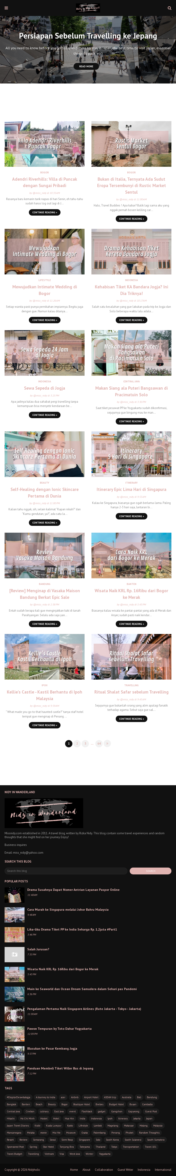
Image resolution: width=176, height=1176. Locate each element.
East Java (59, 1111)
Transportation (131, 1146)
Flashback (87, 1111)
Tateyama (85, 1146)
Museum (71, 1132)
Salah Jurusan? (38, 949)
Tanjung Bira (67, 1146)
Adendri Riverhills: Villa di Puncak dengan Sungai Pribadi (44, 182)
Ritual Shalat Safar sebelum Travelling (131, 692)
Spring (33, 1146)
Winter (89, 1153)
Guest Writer (125, 1170)
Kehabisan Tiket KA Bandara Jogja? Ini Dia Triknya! (131, 290)
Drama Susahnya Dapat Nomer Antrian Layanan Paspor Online (73, 890)
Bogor (64, 1104)
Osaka (84, 1132)
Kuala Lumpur (53, 1125)
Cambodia (147, 1104)
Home (74, 1170)
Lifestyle (83, 1125)
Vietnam (49, 1153)
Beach (39, 1104)
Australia (126, 1097)
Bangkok (11, 1104)
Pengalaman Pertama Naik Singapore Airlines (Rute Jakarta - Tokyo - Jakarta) (84, 1009)
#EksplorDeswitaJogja (18, 1097)
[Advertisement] (88, 106)
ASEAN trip (110, 1097)
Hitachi (11, 1118)
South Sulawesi (133, 1139)
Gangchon (116, 1111)
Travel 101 (150, 1146)
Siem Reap (67, 1139)
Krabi (37, 1125)
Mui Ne (56, 1132)
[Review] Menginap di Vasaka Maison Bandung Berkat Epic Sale (44, 594)
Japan (149, 1118)
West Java (75, 1153)
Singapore (84, 1139)
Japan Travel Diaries (18, 1125)
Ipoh (110, 1118)
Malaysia (157, 1125)
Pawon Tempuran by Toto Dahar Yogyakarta (59, 1029)
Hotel (56, 1118)
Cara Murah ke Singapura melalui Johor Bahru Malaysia (68, 909)
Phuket (129, 1132)
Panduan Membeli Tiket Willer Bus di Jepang (60, 1068)
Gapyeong (133, 1111)
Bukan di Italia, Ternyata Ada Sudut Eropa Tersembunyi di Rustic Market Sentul (131, 185)
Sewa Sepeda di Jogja (44, 388)
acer (63, 1097)
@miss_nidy (39, 193)
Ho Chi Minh (27, 1118)
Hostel (43, 1118)
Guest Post (151, 1111)
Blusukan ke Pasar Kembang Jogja (52, 1048)
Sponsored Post (15, 1146)
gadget (101, 1111)
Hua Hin (69, 1118)
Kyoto (70, 1125)
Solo (98, 1139)
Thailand (100, 1146)
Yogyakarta (104, 1153)
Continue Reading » (44, 212)
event (72, 1111)
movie (43, 1132)
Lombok (98, 1125)
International (163, 1170)
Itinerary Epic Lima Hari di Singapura (131, 489)
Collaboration (104, 1170)
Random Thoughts (149, 1132)
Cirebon (30, 1111)
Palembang (100, 1132)
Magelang (112, 1125)
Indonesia (96, 1118)
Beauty (52, 1104)
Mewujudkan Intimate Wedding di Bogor (44, 290)
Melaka (31, 1132)
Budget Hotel (116, 1104)
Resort (10, 1139)
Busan (132, 1104)
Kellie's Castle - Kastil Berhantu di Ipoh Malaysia (44, 695)
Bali (139, 1097)
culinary (44, 1111)
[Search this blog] (66, 871)
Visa (62, 1153)
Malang (144, 1125)
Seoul (53, 1139)
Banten (26, 1104)
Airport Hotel (91, 1097)
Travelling (33, 1153)
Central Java (13, 1111)
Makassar (129, 1125)
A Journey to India (45, 1097)
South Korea (112, 1139)
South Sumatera (156, 1139)
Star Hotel (48, 1146)
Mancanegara (14, 1132)
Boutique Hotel (81, 1104)
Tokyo (114, 1146)
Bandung (152, 1097)
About (86, 1170)
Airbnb (74, 1097)
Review (23, 1139)
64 (99, 744)
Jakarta (136, 1118)
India (82, 1118)
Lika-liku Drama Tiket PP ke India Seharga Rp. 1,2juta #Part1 (72, 929)
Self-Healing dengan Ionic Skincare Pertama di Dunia (45, 493)
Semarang (38, 1139)
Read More (86, 66)
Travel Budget (14, 1153)
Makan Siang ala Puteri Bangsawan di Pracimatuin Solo (131, 391)
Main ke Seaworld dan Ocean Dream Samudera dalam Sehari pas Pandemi (82, 989)
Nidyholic (34, 1170)
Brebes (99, 1104)
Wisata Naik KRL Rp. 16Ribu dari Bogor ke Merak (131, 594)
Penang (115, 1132)
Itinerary (123, 1118)
